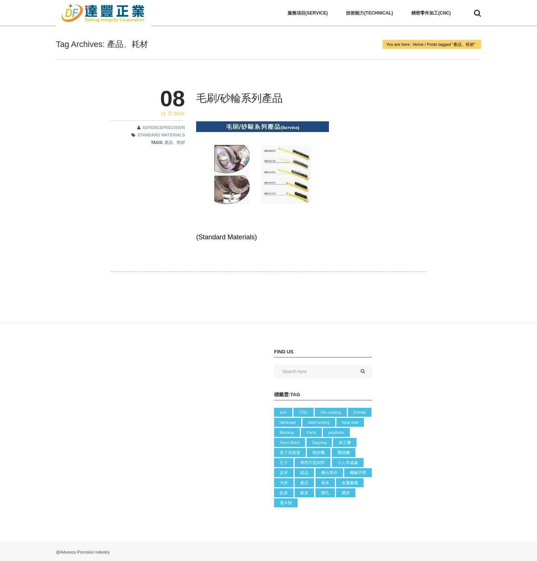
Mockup (287, 432)
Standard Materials (161, 135)
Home (417, 44)
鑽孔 (325, 493)
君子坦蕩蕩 (290, 452)
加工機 (345, 442)
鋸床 (304, 493)
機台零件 (329, 472)
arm (283, 412)
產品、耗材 (174, 142)
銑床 (284, 493)
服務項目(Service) (308, 13)
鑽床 (346, 493)
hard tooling (319, 422)
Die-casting (330, 412)
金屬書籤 (350, 482)
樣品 (304, 472)
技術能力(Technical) (369, 13)
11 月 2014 (173, 113)
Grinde (360, 412)
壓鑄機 (343, 452)
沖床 (284, 482)
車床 (325, 482)
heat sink (350, 422)
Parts (311, 432)
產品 (304, 482)
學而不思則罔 (312, 462)
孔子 (284, 462)
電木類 (286, 503)
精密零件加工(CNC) (431, 13)
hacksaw (288, 422)
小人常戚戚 (347, 462)
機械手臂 (358, 472)
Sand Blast (289, 442)
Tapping (319, 442)
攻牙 (284, 472)
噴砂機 (319, 452)
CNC (303, 412)
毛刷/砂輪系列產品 (239, 98)
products (336, 432)
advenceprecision (163, 127)
